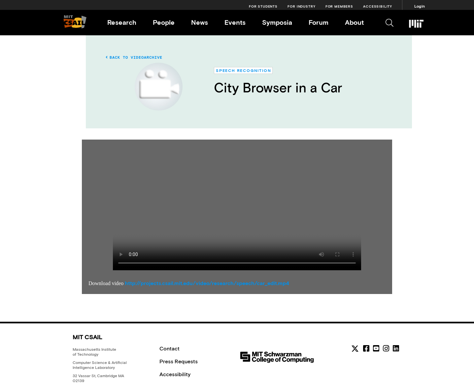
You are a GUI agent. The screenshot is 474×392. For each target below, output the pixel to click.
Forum (318, 22)
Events (235, 22)
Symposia (277, 22)
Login (419, 6)
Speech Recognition (243, 70)
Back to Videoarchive (134, 57)
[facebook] (366, 348)
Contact (169, 348)
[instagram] (386, 348)
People (164, 22)
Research (121, 22)
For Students (263, 6)
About (354, 22)
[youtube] (376, 348)
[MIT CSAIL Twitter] (356, 349)
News (199, 22)
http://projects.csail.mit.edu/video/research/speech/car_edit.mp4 (207, 283)
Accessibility (377, 6)
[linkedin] (396, 348)
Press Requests (178, 361)
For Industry (301, 6)
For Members (339, 6)
